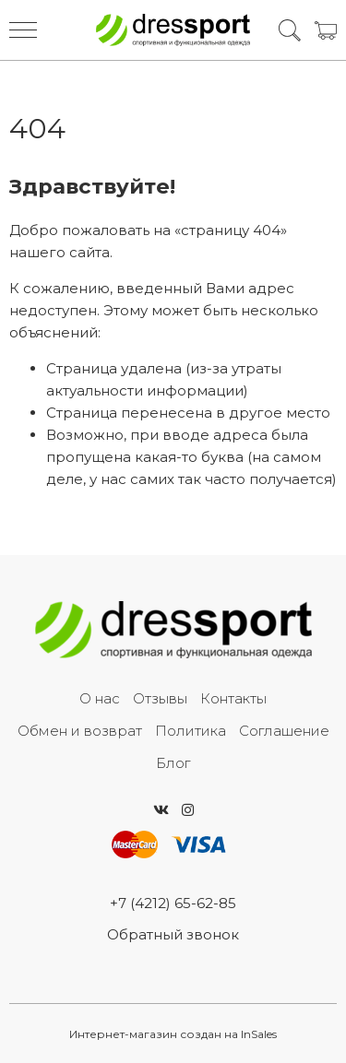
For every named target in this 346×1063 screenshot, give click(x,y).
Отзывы (160, 698)
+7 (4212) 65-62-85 (173, 903)
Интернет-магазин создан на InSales (173, 1034)
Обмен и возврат (80, 730)
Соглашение (284, 730)
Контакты (233, 698)
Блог (173, 763)
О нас (99, 698)
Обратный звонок (173, 934)
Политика (190, 730)
